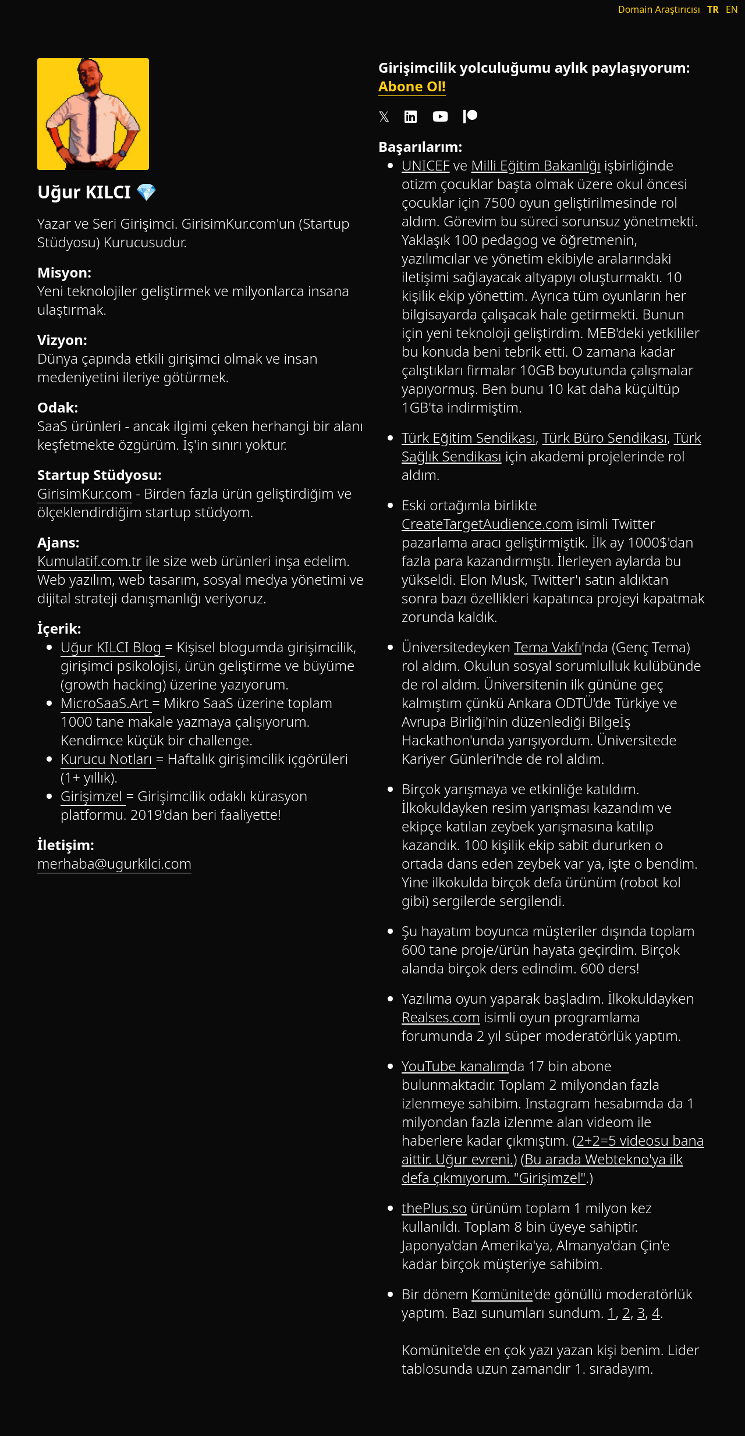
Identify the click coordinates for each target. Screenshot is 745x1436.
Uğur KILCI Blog (113, 646)
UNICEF (426, 165)
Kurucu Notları (108, 758)
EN (732, 9)
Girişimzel (93, 795)
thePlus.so (434, 1207)
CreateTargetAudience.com (487, 523)
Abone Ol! (412, 85)
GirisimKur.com (84, 493)
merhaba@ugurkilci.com (114, 863)
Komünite (502, 1293)
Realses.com (441, 1016)
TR (713, 9)
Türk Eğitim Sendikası (468, 437)
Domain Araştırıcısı (659, 9)
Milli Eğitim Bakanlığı (536, 165)
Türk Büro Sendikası (604, 437)
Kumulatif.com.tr (89, 560)
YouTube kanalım (455, 1065)
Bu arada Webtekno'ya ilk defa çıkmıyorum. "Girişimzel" (542, 1168)
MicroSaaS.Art (106, 702)
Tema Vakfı (547, 646)
